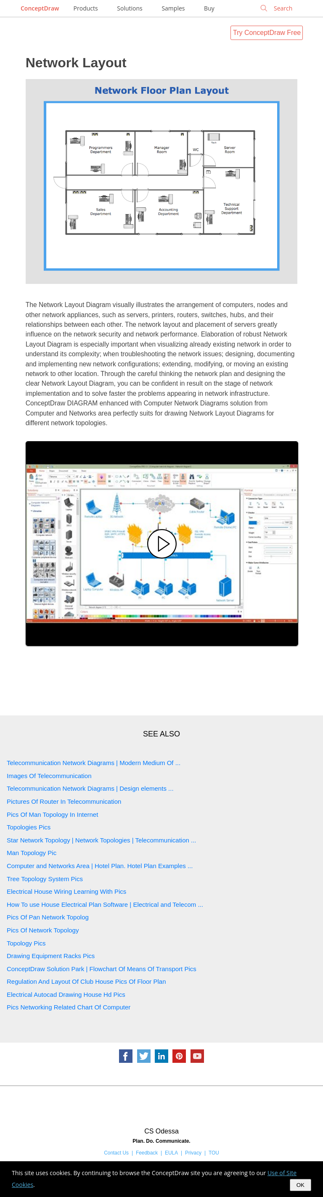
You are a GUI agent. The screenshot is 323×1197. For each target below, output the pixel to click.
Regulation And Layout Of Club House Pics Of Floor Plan (86, 981)
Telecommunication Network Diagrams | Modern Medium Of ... (93, 762)
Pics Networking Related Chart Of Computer (68, 1007)
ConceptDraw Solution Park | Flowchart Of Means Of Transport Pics (101, 968)
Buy (209, 8)
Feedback (147, 1153)
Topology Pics (26, 943)
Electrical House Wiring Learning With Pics (66, 891)
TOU (214, 1153)
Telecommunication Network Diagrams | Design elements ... (90, 788)
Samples (173, 8)
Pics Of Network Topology (43, 930)
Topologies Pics (28, 827)
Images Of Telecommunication (49, 775)
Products (86, 8)
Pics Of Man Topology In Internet (52, 814)
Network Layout (76, 62)
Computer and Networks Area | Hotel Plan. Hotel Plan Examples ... (100, 865)
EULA (171, 1153)
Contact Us (116, 1153)
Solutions (129, 8)
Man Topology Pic (31, 852)
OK (300, 1185)
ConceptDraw (40, 8)
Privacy (193, 1153)
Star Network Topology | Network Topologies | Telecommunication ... (101, 840)
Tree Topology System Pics (45, 878)
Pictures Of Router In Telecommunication (64, 801)
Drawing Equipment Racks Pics (51, 955)
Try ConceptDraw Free (267, 32)
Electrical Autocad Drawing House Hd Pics (66, 994)
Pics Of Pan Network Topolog (48, 917)
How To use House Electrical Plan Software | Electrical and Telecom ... (105, 904)
